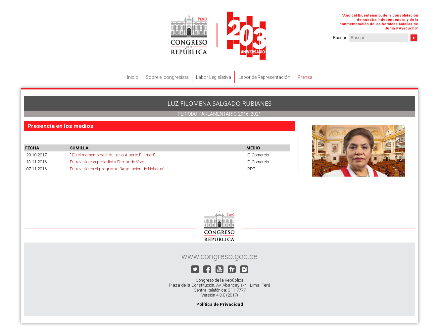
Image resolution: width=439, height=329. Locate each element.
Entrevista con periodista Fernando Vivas (108, 161)
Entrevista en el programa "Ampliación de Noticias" (117, 168)
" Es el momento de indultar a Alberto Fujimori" (112, 154)
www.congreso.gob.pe (219, 256)
